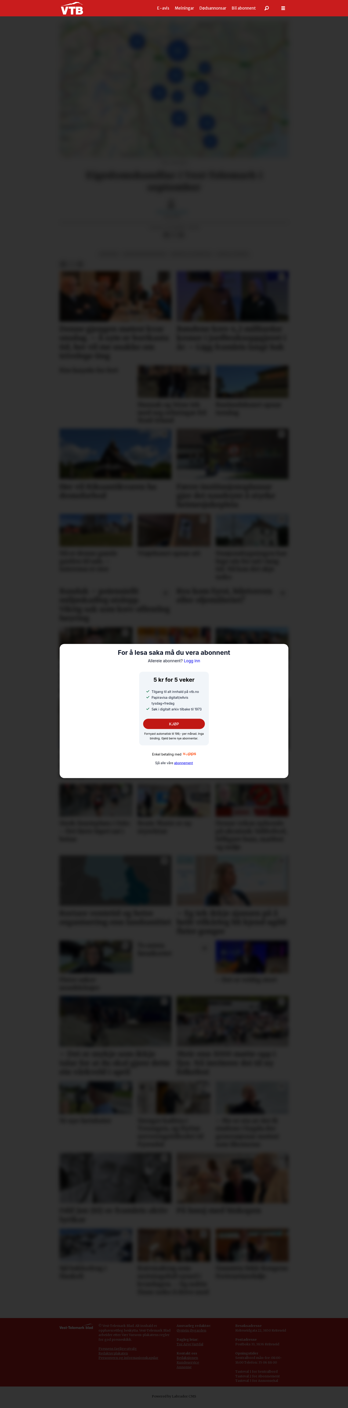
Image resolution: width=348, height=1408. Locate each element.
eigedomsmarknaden (144, 254)
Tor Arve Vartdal (190, 1344)
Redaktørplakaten (113, 1353)
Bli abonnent (244, 8)
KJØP (174, 724)
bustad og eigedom (191, 254)
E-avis (163, 8)
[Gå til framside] (72, 8)
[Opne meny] (283, 8)
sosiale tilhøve (232, 254)
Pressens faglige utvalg (117, 1349)
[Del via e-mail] (181, 235)
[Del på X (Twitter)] (173, 235)
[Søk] (267, 8)
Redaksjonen (187, 1358)
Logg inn (174, 661)
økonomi (109, 254)
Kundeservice (188, 1362)
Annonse (184, 1367)
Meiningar (184, 8)
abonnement (183, 763)
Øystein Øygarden (191, 1330)
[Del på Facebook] (166, 235)
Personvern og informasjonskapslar (128, 1358)
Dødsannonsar (212, 8)
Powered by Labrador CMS (174, 1396)
